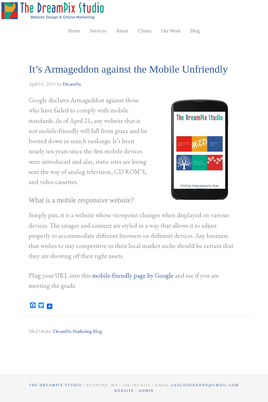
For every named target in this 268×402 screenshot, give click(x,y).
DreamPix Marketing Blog (77, 331)
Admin (146, 391)
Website (125, 391)
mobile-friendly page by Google (132, 275)
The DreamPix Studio (53, 10)
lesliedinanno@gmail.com (205, 385)
